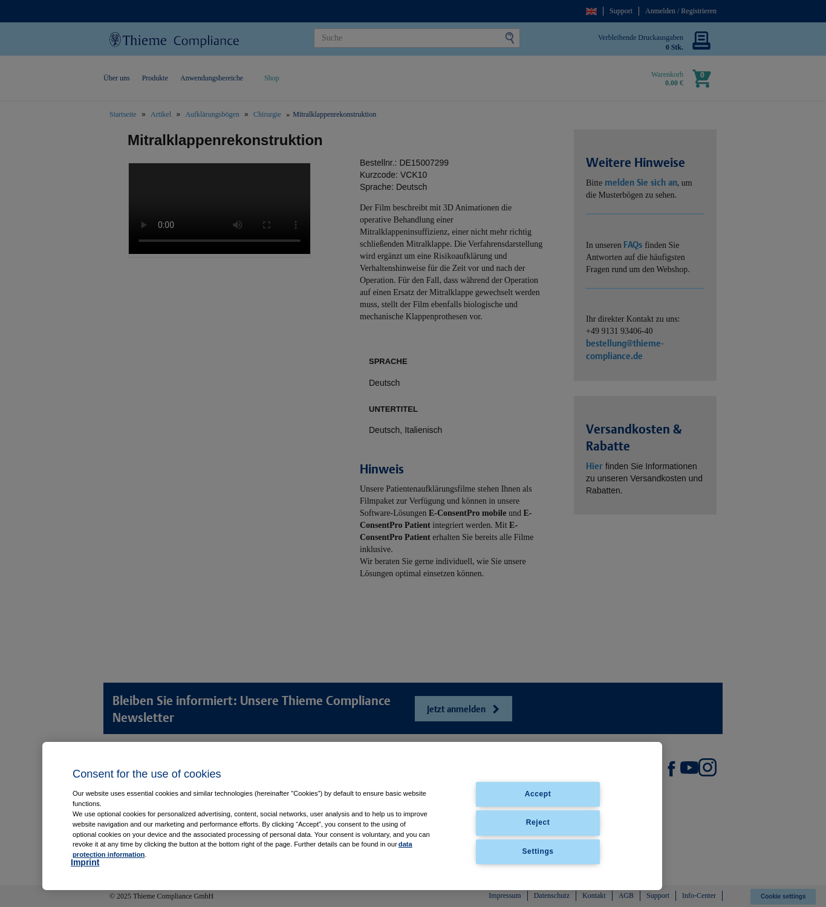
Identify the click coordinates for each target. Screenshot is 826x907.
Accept (538, 794)
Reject (538, 823)
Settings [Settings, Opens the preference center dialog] (538, 851)
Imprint (85, 862)
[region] (352, 816)
